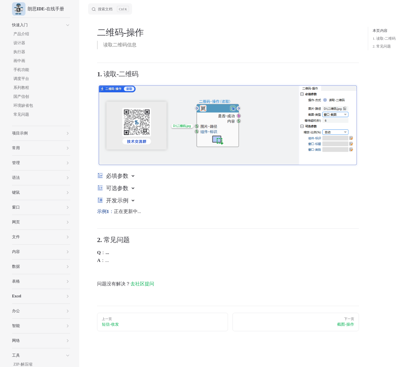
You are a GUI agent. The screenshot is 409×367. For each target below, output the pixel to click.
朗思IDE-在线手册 (38, 9)
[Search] (110, 9)
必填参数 (118, 176)
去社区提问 (142, 284)
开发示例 (118, 200)
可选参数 (118, 188)
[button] (41, 25)
